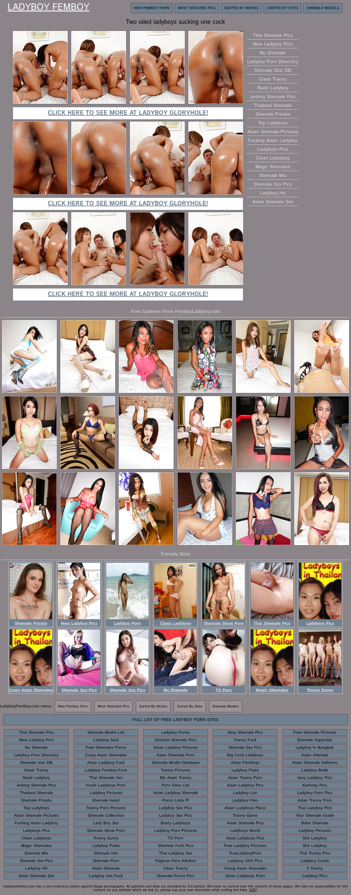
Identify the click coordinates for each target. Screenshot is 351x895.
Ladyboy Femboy (48, 7)
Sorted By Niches (241, 8)
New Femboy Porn (151, 8)
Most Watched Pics (197, 8)
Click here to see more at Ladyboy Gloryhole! (128, 113)
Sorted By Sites (282, 8)
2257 (253, 890)
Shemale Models (323, 8)
